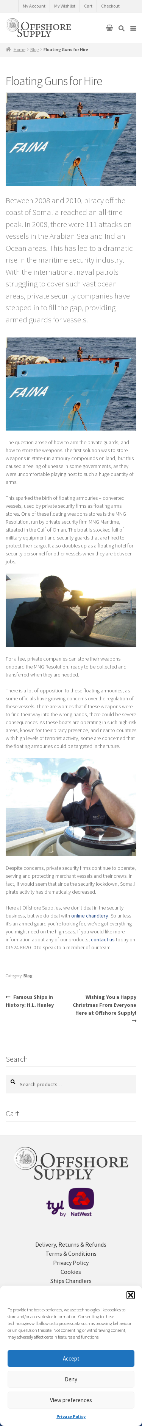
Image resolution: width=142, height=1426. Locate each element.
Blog (34, 49)
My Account (34, 6)
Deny (71, 1379)
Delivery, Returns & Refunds (70, 1244)
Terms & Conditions (71, 1253)
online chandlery (89, 915)
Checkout (110, 6)
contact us (103, 939)
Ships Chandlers (71, 1280)
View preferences (71, 1400)
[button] (130, 1295)
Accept (71, 1358)
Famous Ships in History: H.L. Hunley (30, 1000)
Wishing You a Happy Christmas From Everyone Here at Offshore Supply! (104, 1004)
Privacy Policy (71, 1416)
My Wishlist (64, 6)
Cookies (71, 1271)
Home (19, 49)
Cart (88, 6)
